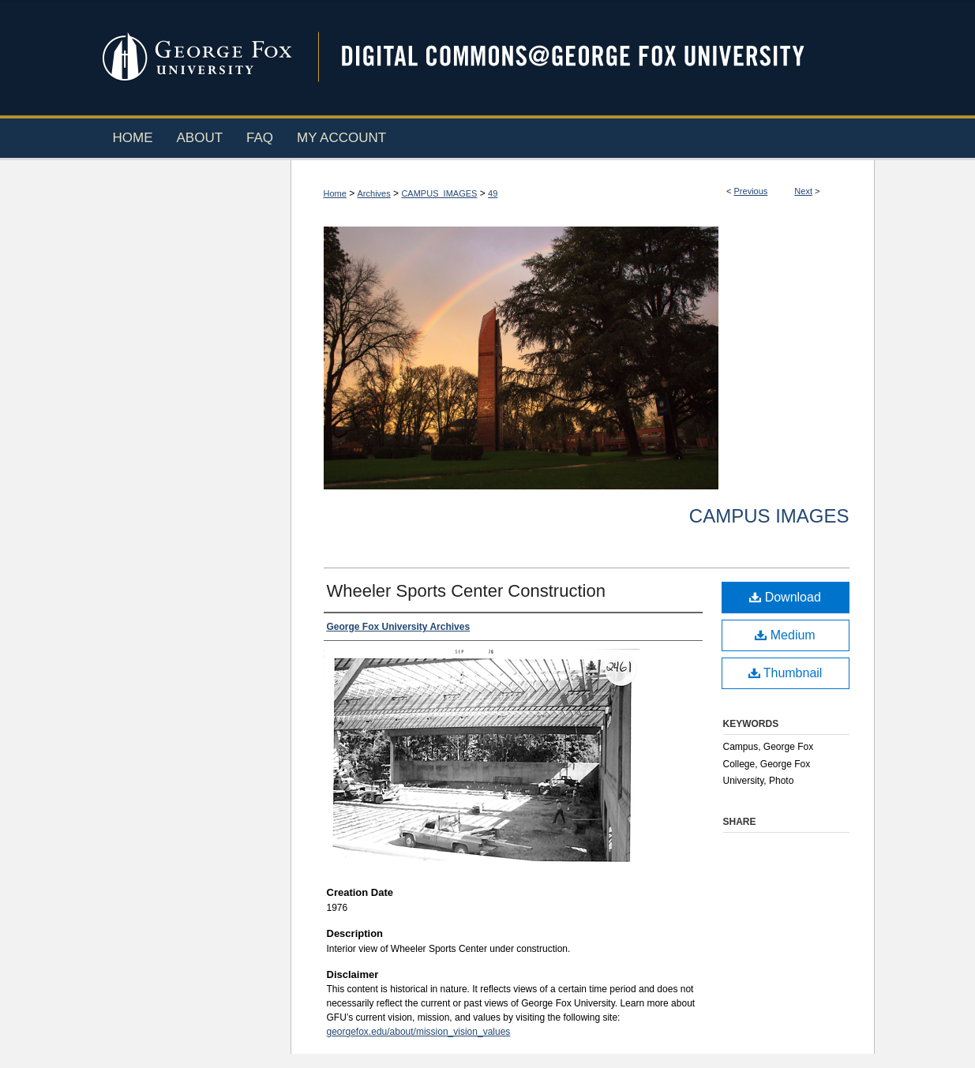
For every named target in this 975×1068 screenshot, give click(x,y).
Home (335, 193)
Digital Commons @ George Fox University (586, 57)
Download (785, 597)
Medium (785, 635)
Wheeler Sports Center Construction (466, 591)
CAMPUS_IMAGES (439, 193)
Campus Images (769, 516)
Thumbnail (785, 673)
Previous (751, 191)
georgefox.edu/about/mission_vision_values (419, 1031)
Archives (374, 193)
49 (492, 193)
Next (803, 191)
